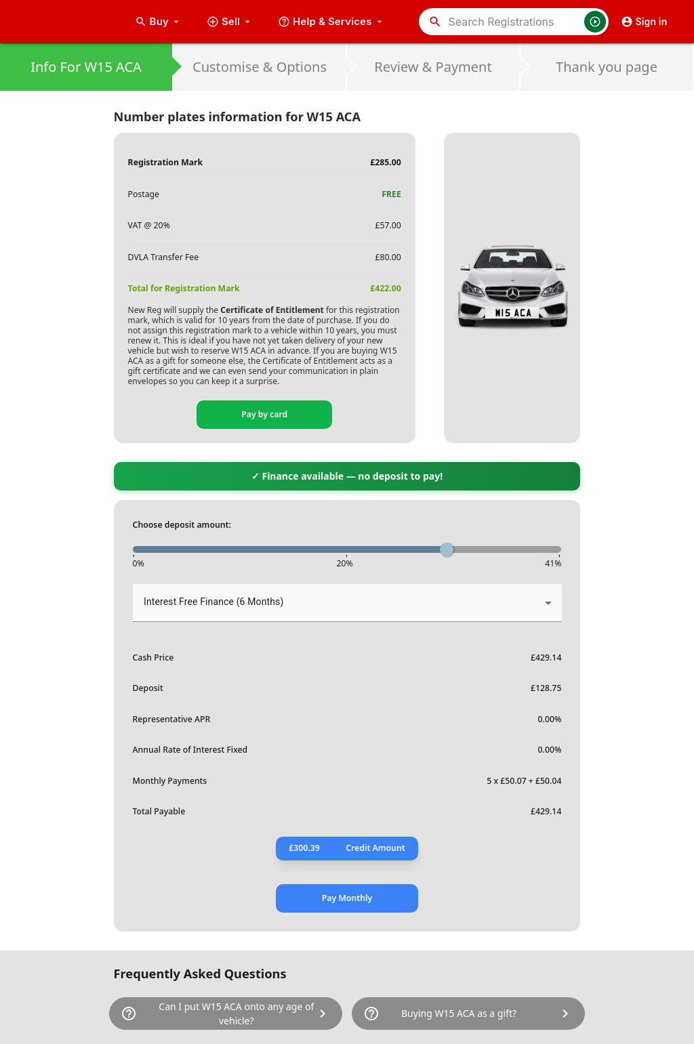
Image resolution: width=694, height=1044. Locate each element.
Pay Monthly (347, 898)
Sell (230, 21)
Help (332, 21)
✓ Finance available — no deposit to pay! (347, 475)
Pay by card (264, 414)
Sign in (644, 21)
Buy (158, 21)
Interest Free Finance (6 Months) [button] (213, 601)
